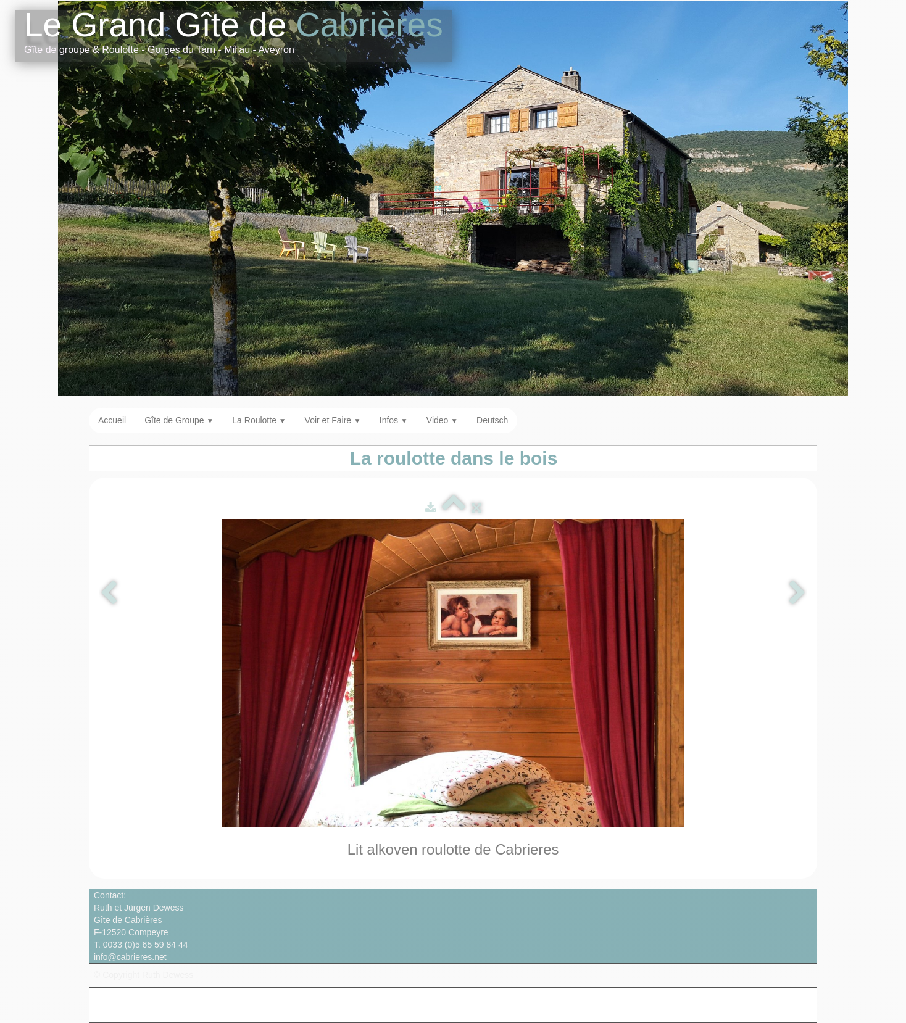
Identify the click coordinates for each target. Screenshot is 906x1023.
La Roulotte (259, 420)
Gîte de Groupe (179, 420)
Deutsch (492, 420)
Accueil (112, 420)
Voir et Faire (333, 420)
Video (442, 420)
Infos (394, 420)
